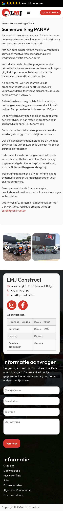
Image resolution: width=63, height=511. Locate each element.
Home (5, 23)
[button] (23, 3)
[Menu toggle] (28, 12)
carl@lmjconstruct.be (14, 210)
